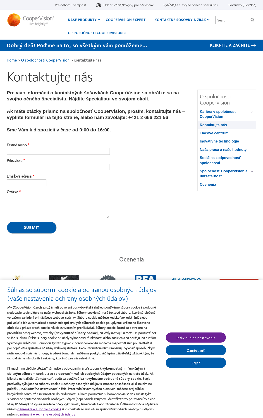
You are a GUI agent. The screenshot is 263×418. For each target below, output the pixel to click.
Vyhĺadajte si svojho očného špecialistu (190, 4)
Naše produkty (82, 19)
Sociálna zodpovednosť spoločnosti (220, 160)
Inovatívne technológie (219, 141)
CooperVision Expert (126, 19)
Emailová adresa (19, 176)
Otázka (12, 192)
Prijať (196, 365)
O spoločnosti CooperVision (95, 33)
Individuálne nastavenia (196, 339)
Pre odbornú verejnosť (70, 4)
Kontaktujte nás (213, 125)
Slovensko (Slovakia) (242, 4)
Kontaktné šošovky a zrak (180, 19)
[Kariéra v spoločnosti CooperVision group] (253, 112)
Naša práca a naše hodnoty (223, 150)
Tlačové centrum (214, 133)
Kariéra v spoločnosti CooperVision (218, 114)
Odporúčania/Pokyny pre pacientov (128, 4)
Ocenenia (208, 184)
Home (12, 60)
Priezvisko (14, 160)
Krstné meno (17, 145)
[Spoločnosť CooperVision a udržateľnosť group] (253, 171)
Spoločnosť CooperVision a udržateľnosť (224, 173)
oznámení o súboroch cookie (39, 411)
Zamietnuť (196, 352)
